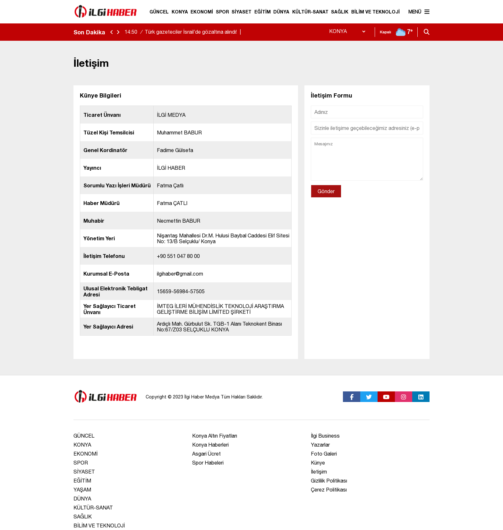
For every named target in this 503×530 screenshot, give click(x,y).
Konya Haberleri (210, 445)
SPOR (222, 11)
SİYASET (242, 11)
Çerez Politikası (329, 489)
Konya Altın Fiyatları (214, 436)
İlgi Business (325, 436)
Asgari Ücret (206, 454)
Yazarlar (320, 445)
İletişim (319, 471)
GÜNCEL (159, 11)
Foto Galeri (324, 454)
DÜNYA (281, 11)
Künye (318, 463)
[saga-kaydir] (118, 32)
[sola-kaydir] (111, 32)
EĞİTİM (262, 11)
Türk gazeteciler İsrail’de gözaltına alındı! (183, 32)
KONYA (180, 11)
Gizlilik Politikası (329, 480)
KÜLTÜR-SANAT (310, 11)
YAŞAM (82, 489)
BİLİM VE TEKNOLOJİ (375, 11)
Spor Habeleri (208, 463)
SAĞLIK (339, 11)
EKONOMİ (202, 11)
